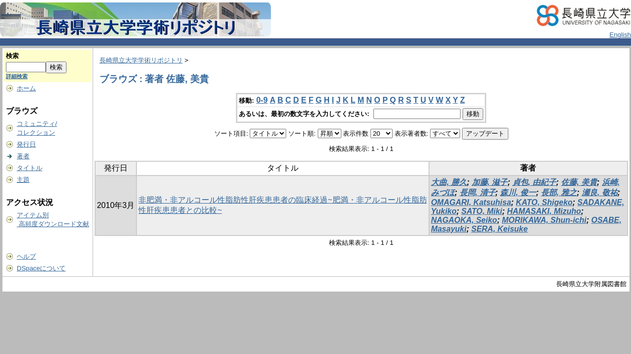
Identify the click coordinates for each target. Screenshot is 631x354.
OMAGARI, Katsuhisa (471, 202)
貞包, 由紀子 (534, 182)
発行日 (26, 144)
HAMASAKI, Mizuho (544, 211)
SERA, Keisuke (499, 229)
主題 (23, 179)
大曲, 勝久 (449, 182)
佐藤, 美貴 (579, 182)
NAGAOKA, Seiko (464, 220)
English (620, 34)
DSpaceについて (41, 268)
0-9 (261, 100)
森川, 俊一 (518, 192)
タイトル (29, 168)
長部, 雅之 (559, 192)
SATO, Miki (482, 211)
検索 (12, 55)
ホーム (26, 88)
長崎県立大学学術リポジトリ (141, 60)
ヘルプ (26, 256)
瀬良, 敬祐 (600, 192)
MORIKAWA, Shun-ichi (544, 220)
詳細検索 (17, 76)
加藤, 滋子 (490, 182)
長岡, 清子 (478, 192)
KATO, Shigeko (544, 202)
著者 (23, 156)
